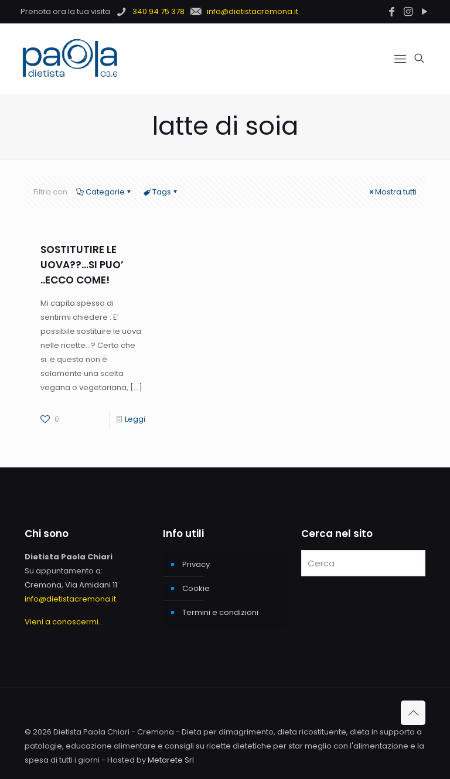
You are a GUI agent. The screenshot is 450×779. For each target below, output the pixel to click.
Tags (161, 191)
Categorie (104, 191)
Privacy (196, 564)
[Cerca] (363, 563)
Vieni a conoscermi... (64, 621)
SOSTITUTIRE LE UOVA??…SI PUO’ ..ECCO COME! (82, 264)
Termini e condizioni (220, 612)
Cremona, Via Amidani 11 (71, 584)
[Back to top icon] (413, 713)
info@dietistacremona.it (70, 598)
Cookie (196, 588)
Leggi (135, 419)
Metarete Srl (171, 760)
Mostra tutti (392, 191)
